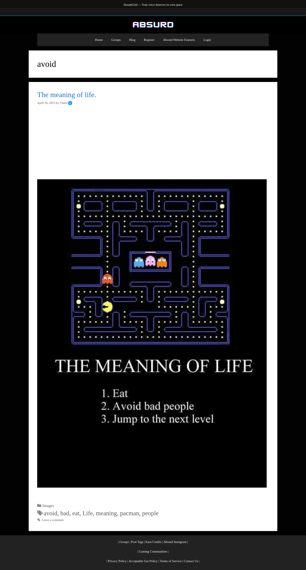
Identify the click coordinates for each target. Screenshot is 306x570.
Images (48, 505)
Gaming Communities (153, 551)
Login (207, 40)
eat (75, 513)
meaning (106, 513)
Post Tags (137, 542)
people (150, 513)
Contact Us (191, 561)
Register (149, 40)
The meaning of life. (66, 95)
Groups (116, 40)
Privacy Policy (117, 561)
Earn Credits (154, 542)
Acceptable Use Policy (143, 561)
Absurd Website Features (179, 40)
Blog (132, 40)
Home (99, 40)
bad (64, 513)
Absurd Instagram (175, 542)
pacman (129, 513)
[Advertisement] (153, 142)
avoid (50, 513)
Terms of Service (170, 561)
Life (87, 513)
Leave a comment (53, 520)
